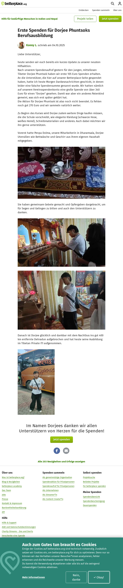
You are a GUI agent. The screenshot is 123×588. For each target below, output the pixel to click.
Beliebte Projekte (91, 482)
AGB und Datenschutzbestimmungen (19, 527)
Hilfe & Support (9, 522)
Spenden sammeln (101, 10)
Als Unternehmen (51, 490)
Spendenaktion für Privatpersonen (59, 482)
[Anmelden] (120, 3)
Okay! (98, 577)
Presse (5, 499)
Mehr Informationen (33, 577)
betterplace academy (12, 486)
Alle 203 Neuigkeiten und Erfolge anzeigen (61, 461)
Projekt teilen (85, 18)
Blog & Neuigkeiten (11, 482)
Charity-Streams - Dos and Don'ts (17, 531)
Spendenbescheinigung (94, 501)
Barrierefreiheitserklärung (14, 507)
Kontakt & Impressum (12, 503)
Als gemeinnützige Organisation (57, 477)
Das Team (6, 490)
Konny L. (31, 45)
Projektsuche (89, 477)
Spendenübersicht (91, 497)
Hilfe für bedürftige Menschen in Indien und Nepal (29, 18)
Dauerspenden (90, 505)
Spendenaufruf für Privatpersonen (58, 486)
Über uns (117, 10)
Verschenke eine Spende (13, 535)
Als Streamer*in (50, 495)
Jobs (4, 495)
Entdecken (84, 10)
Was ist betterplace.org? (13, 477)
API (3, 512)
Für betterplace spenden (94, 486)
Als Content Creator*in (53, 499)
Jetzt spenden (110, 18)
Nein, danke (76, 577)
